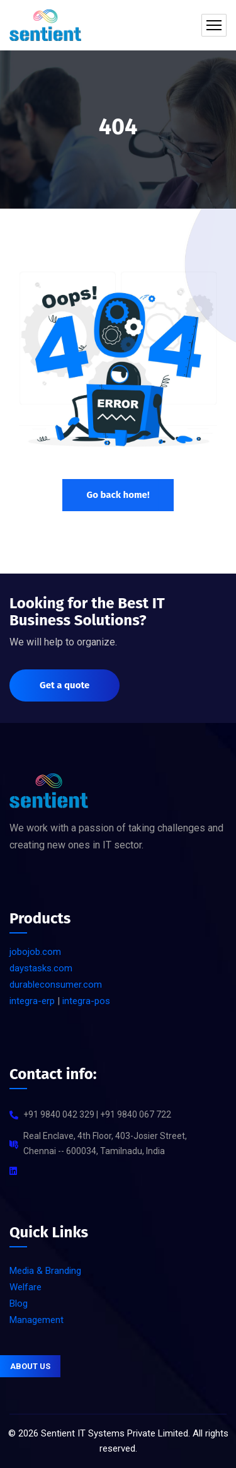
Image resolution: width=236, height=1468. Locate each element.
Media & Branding (45, 1270)
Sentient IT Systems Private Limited (114, 1433)
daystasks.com (40, 968)
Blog (18, 1303)
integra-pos (86, 1001)
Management (36, 1320)
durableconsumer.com (55, 984)
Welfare (25, 1287)
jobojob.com (35, 951)
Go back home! (117, 494)
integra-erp (32, 1001)
